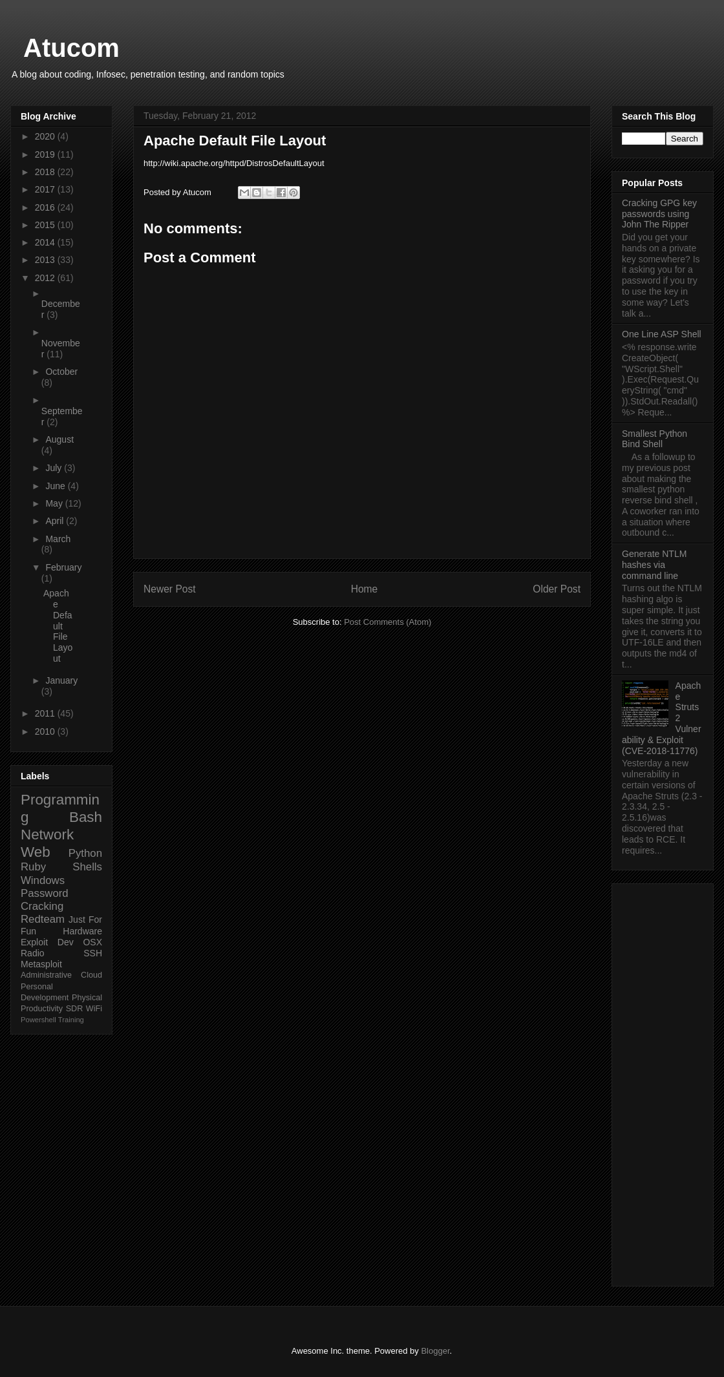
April (55, 521)
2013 (46, 260)
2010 (46, 731)
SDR (74, 1008)
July (54, 468)
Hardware (82, 931)
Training (71, 1020)
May (55, 503)
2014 (46, 242)
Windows (43, 880)
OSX (92, 942)
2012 (46, 278)
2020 (46, 136)
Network (47, 834)
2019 (46, 154)
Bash (85, 817)
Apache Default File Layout (57, 626)
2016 (46, 207)
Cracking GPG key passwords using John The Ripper (659, 214)
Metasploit (41, 964)
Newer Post (170, 588)
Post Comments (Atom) (387, 622)
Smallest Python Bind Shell (654, 439)
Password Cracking (45, 899)
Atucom (71, 48)
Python (85, 853)
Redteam (43, 919)
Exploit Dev (47, 942)
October (61, 371)
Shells (87, 867)
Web (35, 852)
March (57, 539)
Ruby (33, 867)
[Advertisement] (662, 1082)
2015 (46, 225)
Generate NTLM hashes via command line (654, 565)
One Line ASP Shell (661, 334)
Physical (87, 997)
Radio (33, 953)
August (59, 439)
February (63, 567)
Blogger (435, 1351)
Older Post (556, 588)
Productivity (42, 1008)
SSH (92, 953)
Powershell (38, 1020)
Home (364, 588)
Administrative (46, 975)
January (61, 680)
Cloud (91, 975)
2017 (46, 189)
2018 (46, 172)
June (56, 486)
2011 (46, 713)
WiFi (94, 1008)
